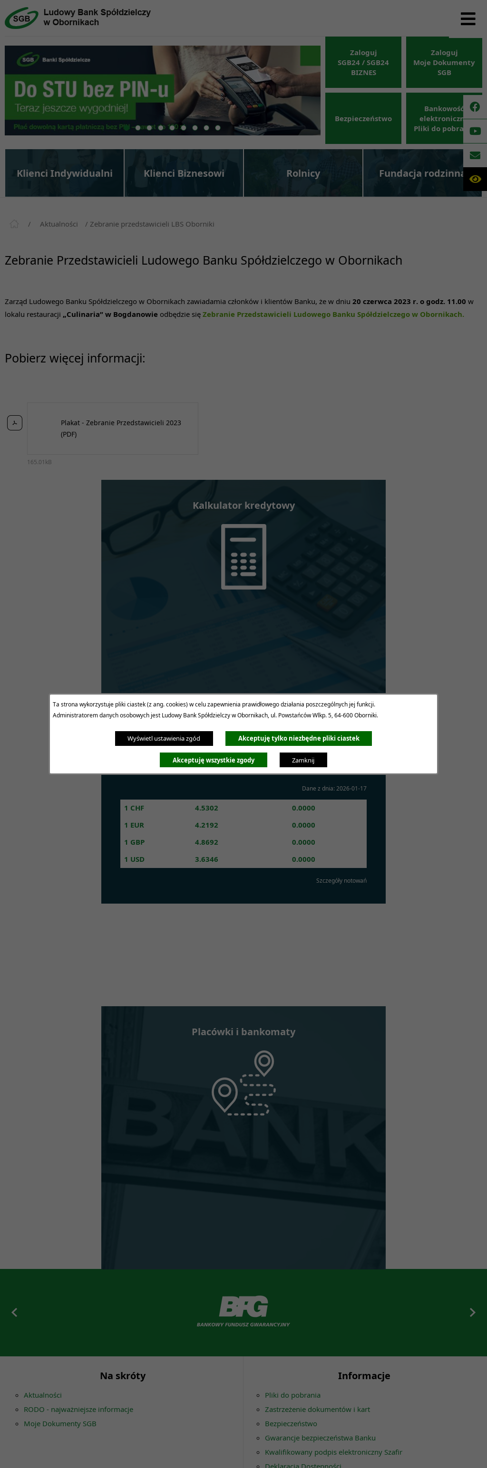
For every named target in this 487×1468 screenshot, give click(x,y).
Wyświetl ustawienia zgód (163, 738)
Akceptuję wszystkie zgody (213, 760)
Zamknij (303, 760)
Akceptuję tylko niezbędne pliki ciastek (299, 738)
